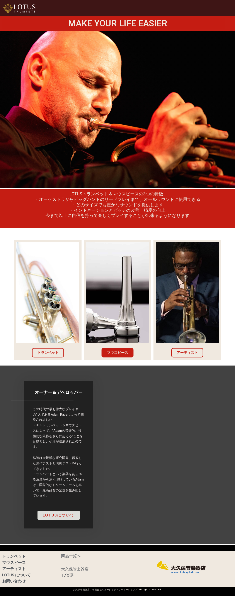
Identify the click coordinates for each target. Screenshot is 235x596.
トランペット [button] (99, 8)
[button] (99, 8)
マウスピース (129, 8)
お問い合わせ (219, 8)
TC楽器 (67, 574)
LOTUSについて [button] (188, 8)
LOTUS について (16, 574)
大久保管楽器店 (75, 568)
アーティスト (156, 8)
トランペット (14, 555)
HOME (75, 8)
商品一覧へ (71, 555)
